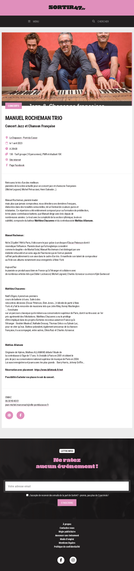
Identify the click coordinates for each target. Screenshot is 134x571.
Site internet (15, 159)
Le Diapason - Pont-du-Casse (23, 137)
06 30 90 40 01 (12, 401)
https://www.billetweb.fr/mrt (49, 369)
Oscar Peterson (75, 242)
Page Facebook (16, 165)
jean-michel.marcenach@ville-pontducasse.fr (27, 404)
